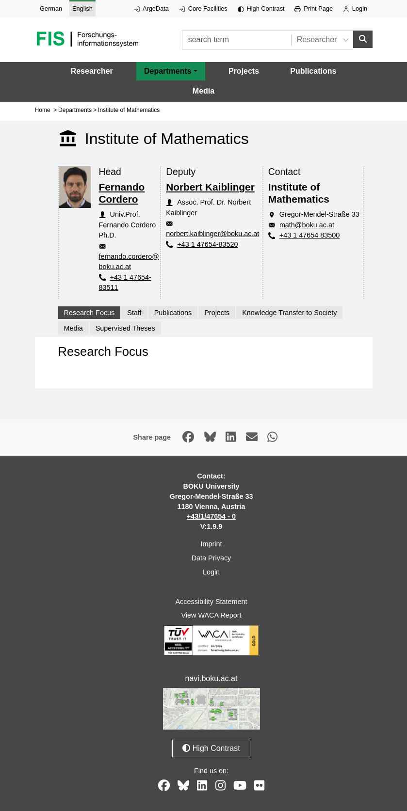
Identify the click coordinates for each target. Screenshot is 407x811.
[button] (170, 71)
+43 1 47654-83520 (207, 244)
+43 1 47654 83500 (309, 235)
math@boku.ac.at (306, 225)
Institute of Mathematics (129, 110)
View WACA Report (211, 615)
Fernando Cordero (122, 193)
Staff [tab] (134, 313)
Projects (243, 71)
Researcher (92, 71)
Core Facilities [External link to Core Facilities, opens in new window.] (203, 8)
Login (355, 8)
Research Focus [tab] (89, 313)
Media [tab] (73, 328)
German (51, 8)
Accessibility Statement (211, 601)
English (82, 8)
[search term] (236, 40)
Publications (313, 71)
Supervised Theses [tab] (125, 328)
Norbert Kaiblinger (210, 186)
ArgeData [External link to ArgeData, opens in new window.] (151, 8)
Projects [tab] (216, 313)
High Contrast (261, 8)
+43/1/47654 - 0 (211, 516)
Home (42, 110)
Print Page (313, 8)
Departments (75, 110)
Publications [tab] (173, 313)
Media (203, 91)
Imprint (211, 544)
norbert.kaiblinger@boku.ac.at (212, 234)
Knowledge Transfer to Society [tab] (289, 313)
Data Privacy (211, 558)
